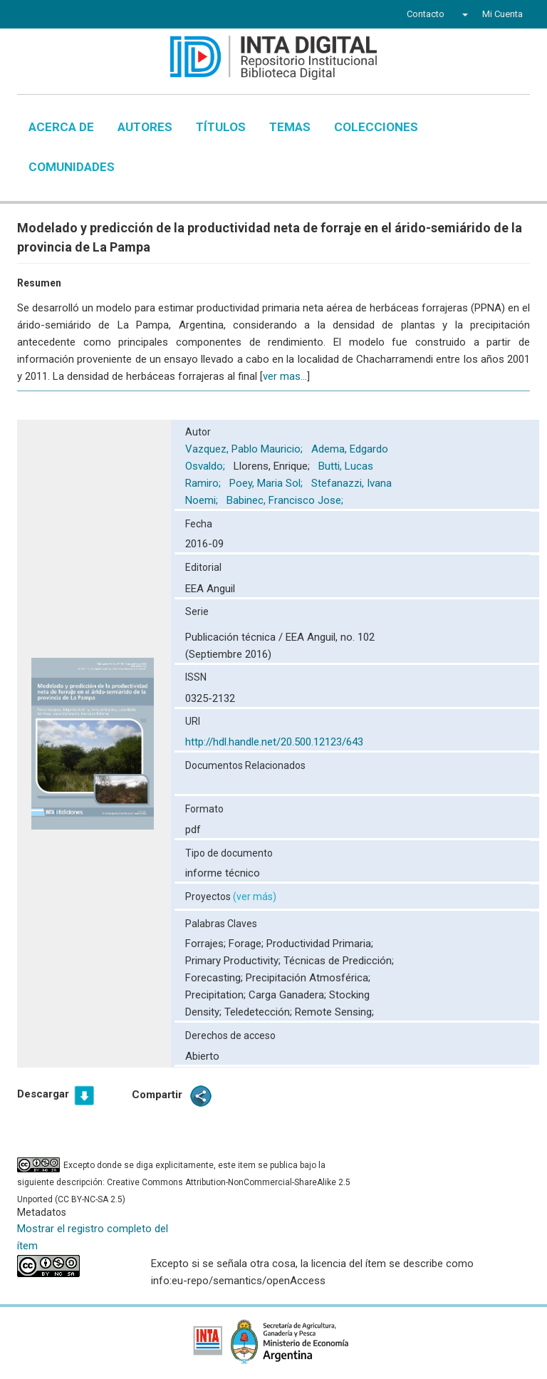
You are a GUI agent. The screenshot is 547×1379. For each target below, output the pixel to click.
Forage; (247, 943)
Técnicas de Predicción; (338, 960)
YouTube (91, 15)
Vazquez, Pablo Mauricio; (245, 449)
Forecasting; (215, 977)
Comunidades (71, 167)
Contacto (425, 14)
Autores (145, 127)
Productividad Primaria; (319, 943)
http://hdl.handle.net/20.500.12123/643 (274, 741)
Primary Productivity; (234, 960)
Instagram (118, 15)
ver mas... (285, 376)
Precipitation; (217, 994)
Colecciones (376, 127)
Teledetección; (259, 1012)
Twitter (64, 15)
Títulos (221, 127)
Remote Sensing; (334, 1012)
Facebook (39, 15)
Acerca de (61, 127)
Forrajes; (207, 943)
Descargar (43, 1094)
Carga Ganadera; (289, 994)
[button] (463, 14)
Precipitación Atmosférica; (308, 977)
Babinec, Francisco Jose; (286, 500)
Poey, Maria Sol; (267, 483)
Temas (290, 127)
